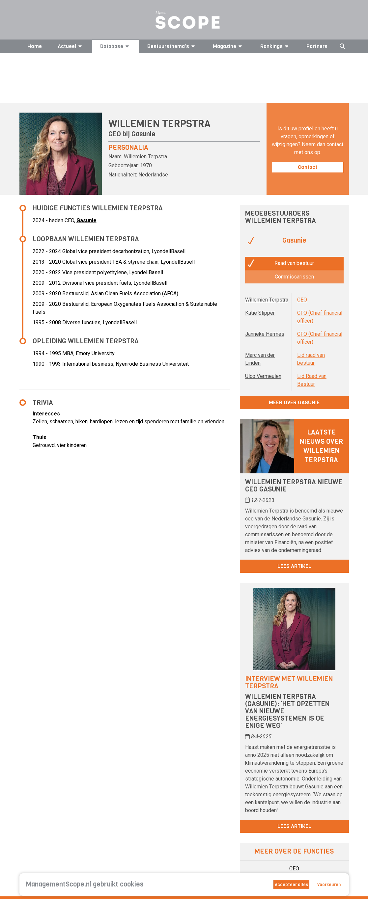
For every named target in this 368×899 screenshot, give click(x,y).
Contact (307, 167)
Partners (316, 46)
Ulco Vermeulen (263, 376)
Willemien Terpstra (266, 300)
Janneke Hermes (264, 334)
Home (34, 46)
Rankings (275, 46)
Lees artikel (294, 566)
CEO (302, 300)
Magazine (228, 46)
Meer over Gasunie (294, 402)
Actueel (71, 46)
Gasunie (143, 134)
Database (115, 46)
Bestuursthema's (172, 46)
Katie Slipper (260, 313)
